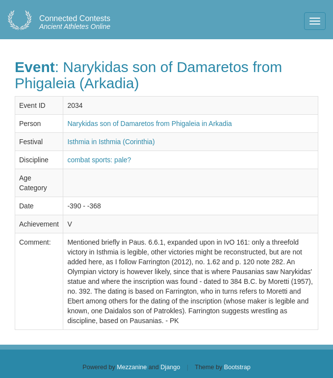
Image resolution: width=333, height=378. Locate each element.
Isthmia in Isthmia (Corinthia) (110, 142)
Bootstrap (237, 367)
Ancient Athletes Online (74, 22)
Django (170, 367)
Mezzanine (132, 367)
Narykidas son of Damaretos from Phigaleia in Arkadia (149, 123)
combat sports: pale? (99, 160)
